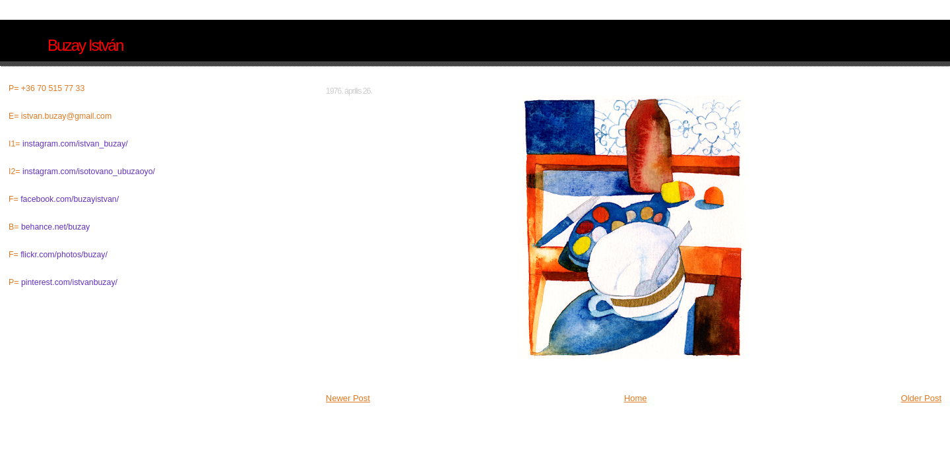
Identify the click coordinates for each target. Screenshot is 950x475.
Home (635, 398)
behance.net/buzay (55, 227)
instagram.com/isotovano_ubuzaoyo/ (88, 171)
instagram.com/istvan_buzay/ (75, 143)
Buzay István (85, 45)
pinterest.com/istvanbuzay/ (69, 282)
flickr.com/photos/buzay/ (64, 254)
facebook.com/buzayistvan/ (69, 199)
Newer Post (348, 398)
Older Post (921, 398)
